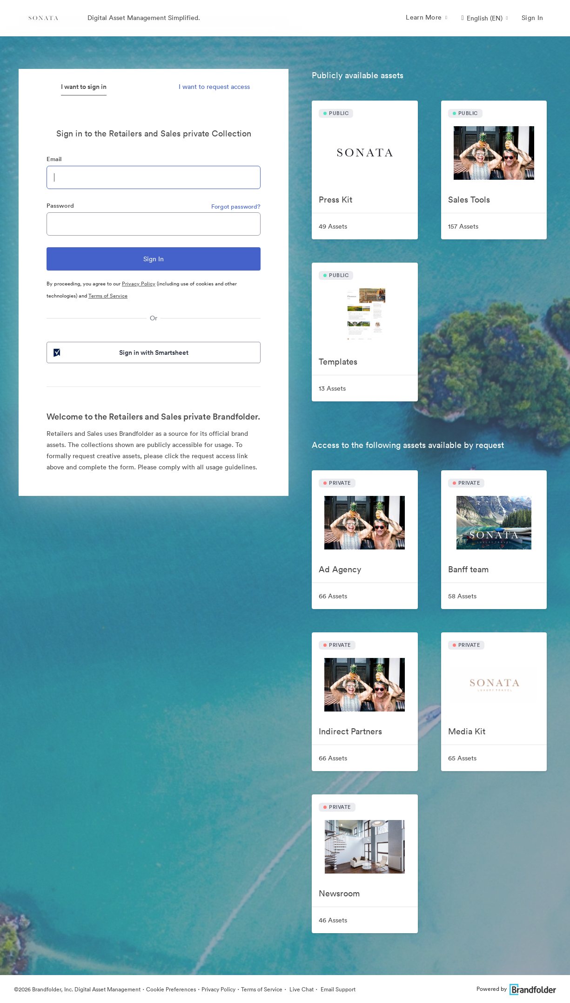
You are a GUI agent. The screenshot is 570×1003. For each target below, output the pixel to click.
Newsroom (339, 893)
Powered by (516, 989)
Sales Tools (469, 199)
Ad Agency (340, 569)
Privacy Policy (138, 283)
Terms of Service (107, 295)
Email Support (337, 989)
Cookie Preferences (171, 989)
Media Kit (466, 731)
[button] (484, 18)
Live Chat (301, 989)
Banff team (468, 569)
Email (54, 159)
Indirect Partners (350, 731)
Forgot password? (236, 206)
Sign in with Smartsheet (120, 352)
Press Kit (335, 199)
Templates (338, 361)
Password (60, 206)
